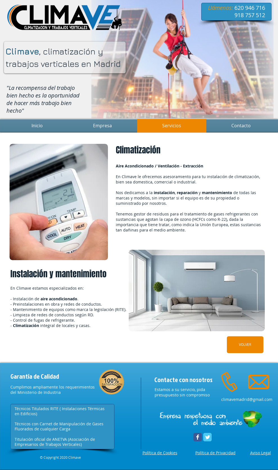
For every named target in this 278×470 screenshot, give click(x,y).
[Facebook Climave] (197, 437)
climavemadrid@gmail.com (246, 399)
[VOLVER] (245, 344)
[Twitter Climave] (207, 437)
